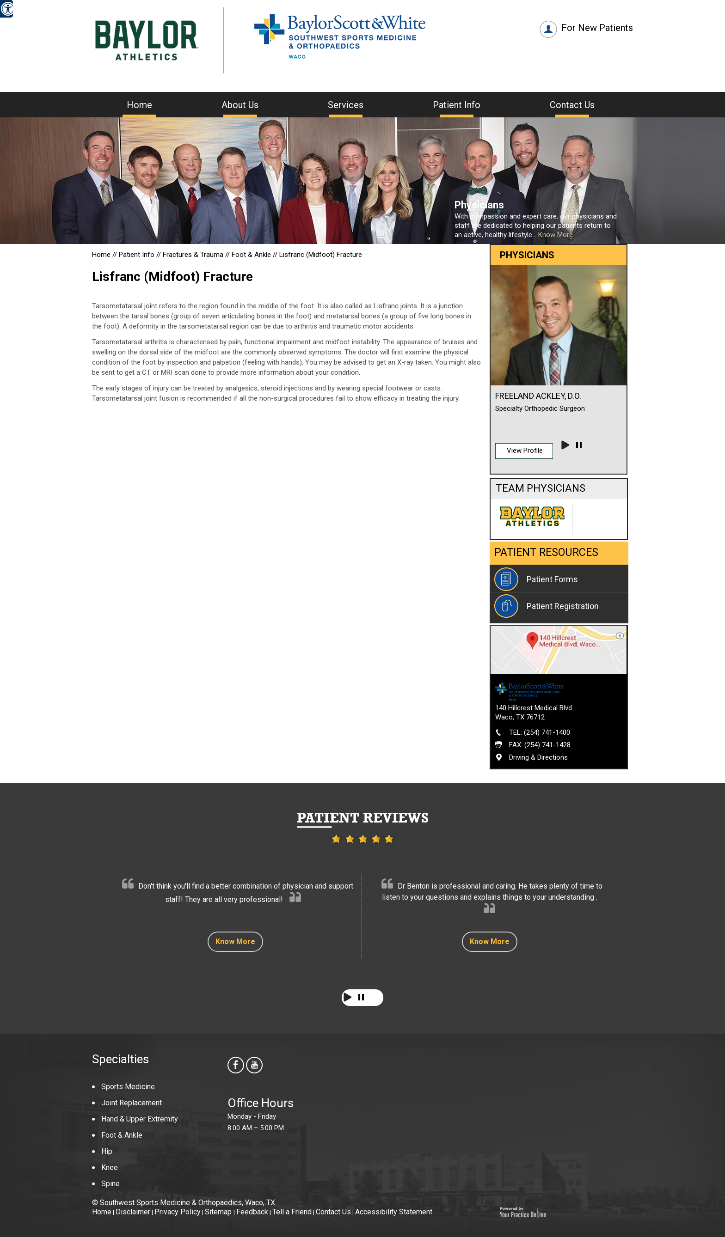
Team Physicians (540, 488)
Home (139, 104)
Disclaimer (133, 1211)
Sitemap (219, 1211)
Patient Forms (552, 579)
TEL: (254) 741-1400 (539, 732)
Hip (106, 1151)
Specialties (120, 1059)
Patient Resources (546, 552)
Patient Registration (563, 606)
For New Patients (597, 27)
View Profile (525, 450)
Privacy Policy (177, 1211)
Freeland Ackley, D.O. (538, 396)
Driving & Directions (538, 757)
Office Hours (260, 1103)
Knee (109, 1167)
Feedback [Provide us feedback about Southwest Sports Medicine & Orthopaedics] (252, 1211)
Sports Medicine (128, 1086)
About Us (239, 104)
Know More (235, 941)
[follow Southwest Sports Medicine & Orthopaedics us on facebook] (236, 1066)
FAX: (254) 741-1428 (540, 745)
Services (345, 104)
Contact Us (572, 104)
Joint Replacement (131, 1102)
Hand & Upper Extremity (139, 1119)
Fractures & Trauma (194, 254)
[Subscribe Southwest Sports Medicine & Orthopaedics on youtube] (255, 1066)
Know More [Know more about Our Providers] (555, 235)
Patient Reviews (363, 818)
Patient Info (456, 104)
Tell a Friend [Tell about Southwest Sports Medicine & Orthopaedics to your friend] (292, 1211)
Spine (110, 1183)
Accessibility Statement (393, 1211)
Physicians (479, 205)
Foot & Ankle (251, 254)
